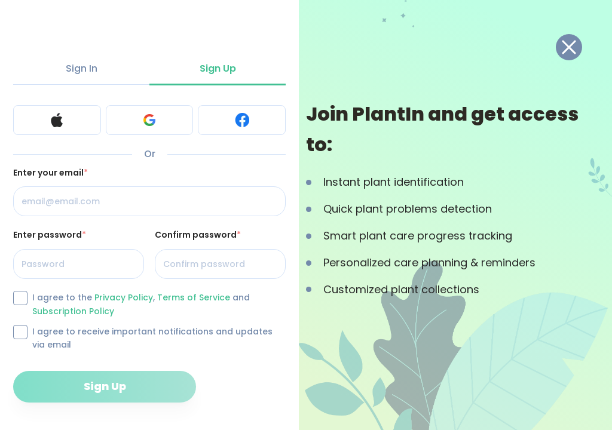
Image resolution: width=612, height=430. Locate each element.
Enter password (49, 235)
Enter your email (50, 173)
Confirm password (198, 235)
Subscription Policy (73, 311)
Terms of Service (193, 297)
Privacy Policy (123, 297)
